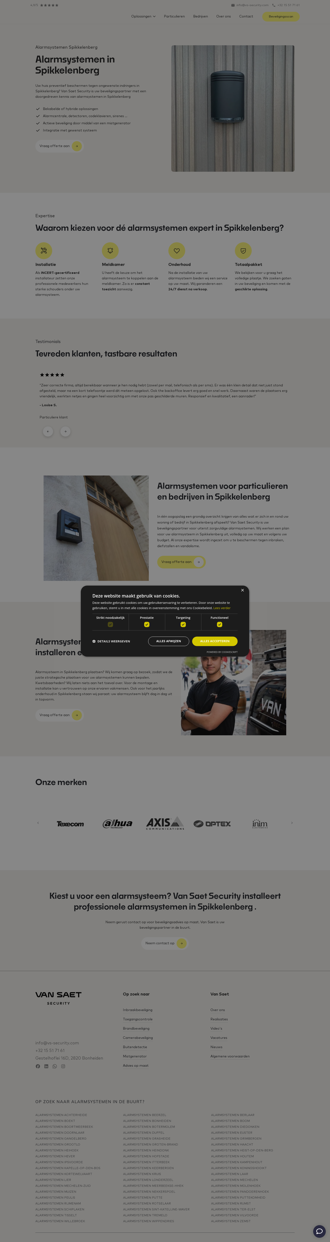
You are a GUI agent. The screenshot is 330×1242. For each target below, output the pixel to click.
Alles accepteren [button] (215, 641)
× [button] (242, 590)
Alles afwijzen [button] (168, 641)
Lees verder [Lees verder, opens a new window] (222, 608)
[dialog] (165, 621)
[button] (111, 641)
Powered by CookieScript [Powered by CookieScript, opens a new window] (222, 652)
